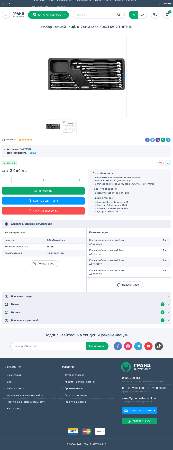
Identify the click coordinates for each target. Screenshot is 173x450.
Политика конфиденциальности (26, 401)
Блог (9, 381)
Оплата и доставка (75, 395)
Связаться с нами (138, 411)
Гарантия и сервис (42, 7)
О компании (14, 375)
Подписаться (96, 346)
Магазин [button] (68, 367)
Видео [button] (84, 304)
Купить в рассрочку (43, 210)
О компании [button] (12, 367)
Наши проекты (15, 388)
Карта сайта (14, 408)
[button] (6, 3)
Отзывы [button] (84, 312)
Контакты (61, 7)
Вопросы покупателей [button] (84, 320)
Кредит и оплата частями (79, 381)
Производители (73, 388)
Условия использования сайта (25, 395)
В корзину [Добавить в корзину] (43, 191)
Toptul (32, 152)
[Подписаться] (48, 346)
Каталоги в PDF (139, 421)
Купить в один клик (43, 200)
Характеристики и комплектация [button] (28, 224)
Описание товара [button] (18, 296)
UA (142, 14)
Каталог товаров (74, 375)
